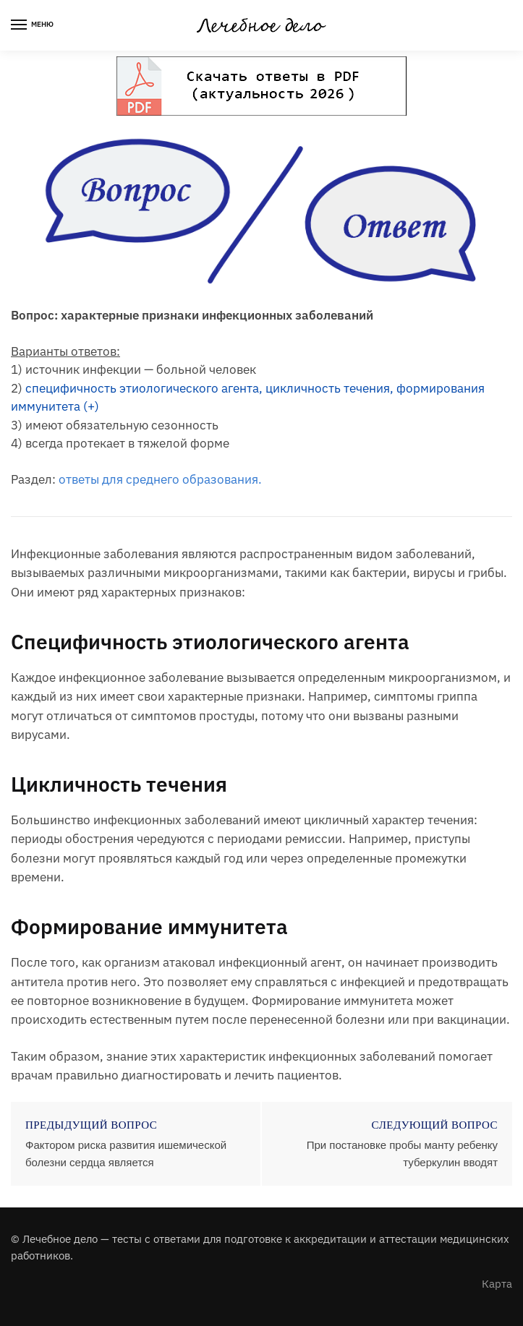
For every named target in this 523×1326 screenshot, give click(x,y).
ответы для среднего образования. (160, 479)
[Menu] (32, 25)
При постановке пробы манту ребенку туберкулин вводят (402, 1153)
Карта (497, 1284)
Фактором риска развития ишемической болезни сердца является (125, 1153)
